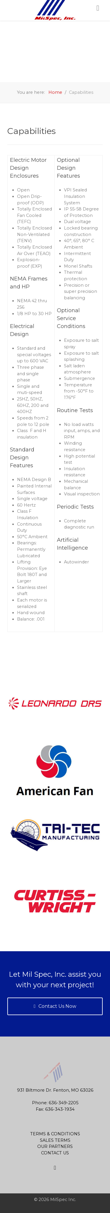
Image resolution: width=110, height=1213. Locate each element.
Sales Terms (55, 1140)
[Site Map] (55, 1168)
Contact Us (55, 1153)
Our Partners (55, 1146)
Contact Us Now (55, 1006)
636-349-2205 (63, 1102)
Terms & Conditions (55, 1133)
